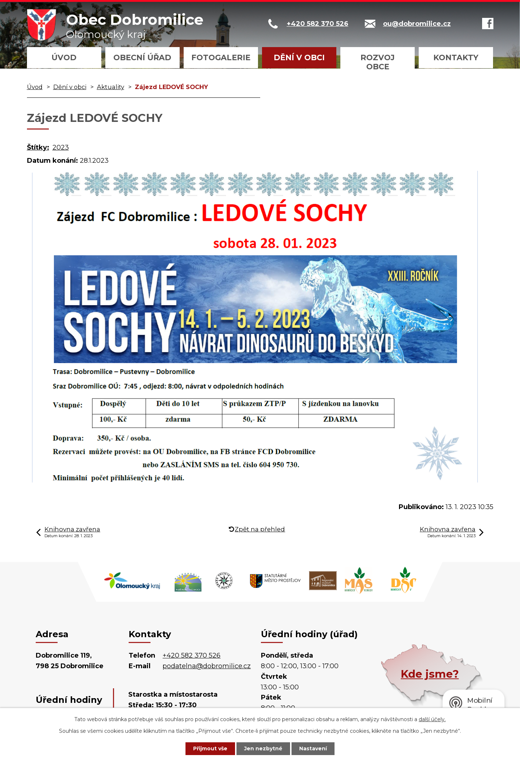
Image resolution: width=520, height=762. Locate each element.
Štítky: (38, 147)
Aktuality (110, 87)
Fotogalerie (220, 57)
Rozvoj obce (377, 62)
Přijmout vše (210, 748)
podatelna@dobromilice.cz (207, 666)
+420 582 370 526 (191, 655)
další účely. (432, 719)
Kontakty (455, 57)
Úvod (64, 57)
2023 (60, 147)
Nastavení (313, 748)
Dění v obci (299, 57)
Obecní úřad (142, 57)
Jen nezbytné (263, 748)
